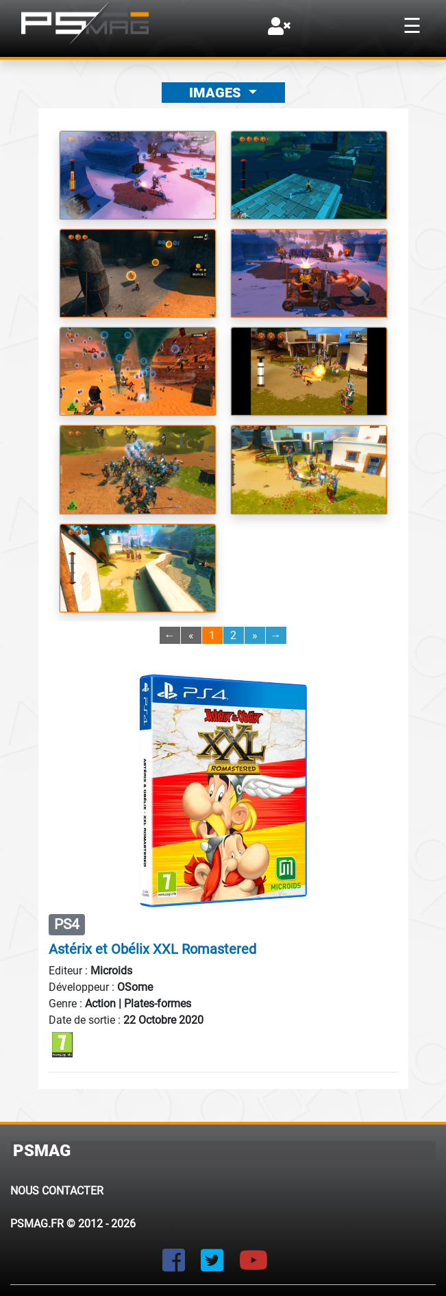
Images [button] (217, 92)
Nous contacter (56, 1190)
